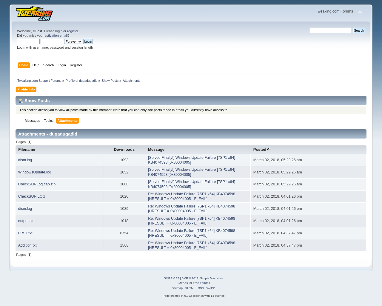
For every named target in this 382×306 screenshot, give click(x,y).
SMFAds (182, 283)
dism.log (25, 160)
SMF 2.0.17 (171, 278)
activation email (55, 35)
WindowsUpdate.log (34, 172)
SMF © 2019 (190, 278)
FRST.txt (25, 233)
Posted (262, 149)
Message (156, 149)
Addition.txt (27, 245)
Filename (26, 149)
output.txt (25, 221)
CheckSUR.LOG (31, 196)
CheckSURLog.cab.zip (37, 184)
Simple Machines (211, 278)
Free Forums (201, 283)
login (58, 31)
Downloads (124, 149)
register (72, 31)
